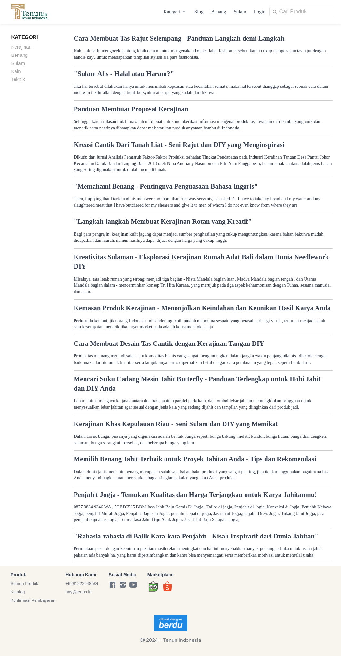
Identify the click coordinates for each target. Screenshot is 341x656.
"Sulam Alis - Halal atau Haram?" (124, 73)
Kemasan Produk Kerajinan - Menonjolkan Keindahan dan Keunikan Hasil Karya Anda (202, 308)
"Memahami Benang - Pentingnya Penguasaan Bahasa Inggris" (166, 186)
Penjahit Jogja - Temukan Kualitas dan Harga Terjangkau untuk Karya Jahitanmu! (195, 494)
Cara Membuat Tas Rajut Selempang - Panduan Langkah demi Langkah (179, 38)
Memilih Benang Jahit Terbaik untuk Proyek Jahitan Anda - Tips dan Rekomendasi (195, 459)
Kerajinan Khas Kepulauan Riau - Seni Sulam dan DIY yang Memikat (176, 424)
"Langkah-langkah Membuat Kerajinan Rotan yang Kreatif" (163, 221)
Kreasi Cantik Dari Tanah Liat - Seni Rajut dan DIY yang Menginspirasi (179, 145)
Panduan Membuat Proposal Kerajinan (131, 109)
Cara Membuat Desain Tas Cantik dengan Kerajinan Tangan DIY (169, 343)
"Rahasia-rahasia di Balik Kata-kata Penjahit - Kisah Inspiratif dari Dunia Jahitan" (196, 536)
